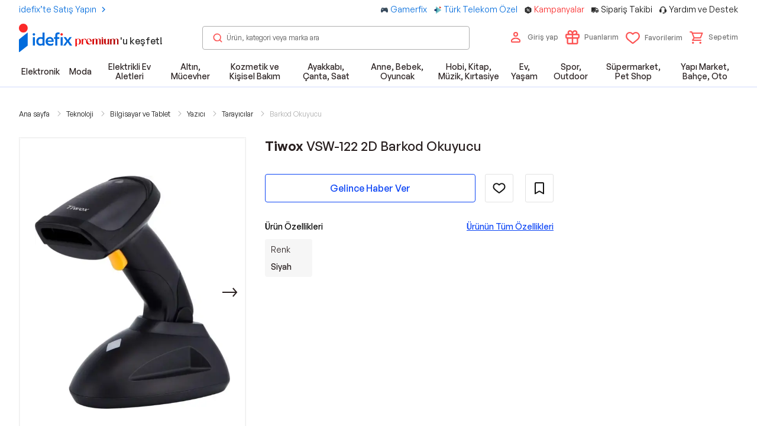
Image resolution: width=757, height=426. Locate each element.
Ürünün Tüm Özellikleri (510, 226)
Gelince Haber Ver (370, 188)
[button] (714, 37)
